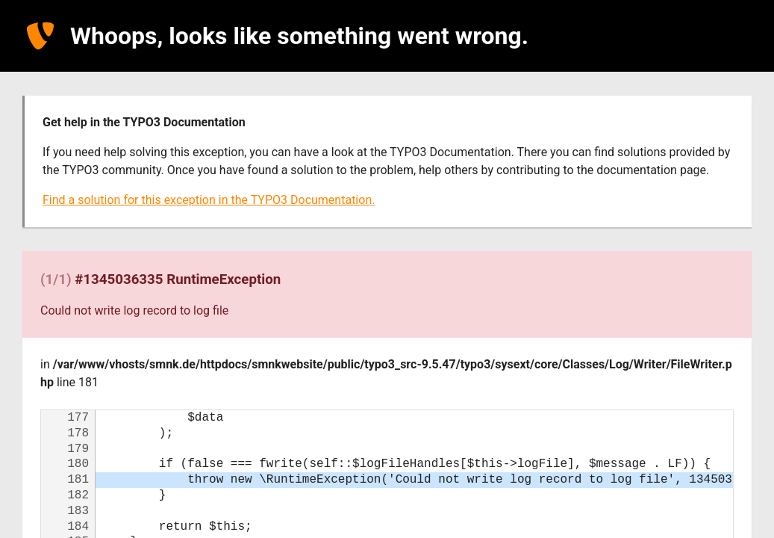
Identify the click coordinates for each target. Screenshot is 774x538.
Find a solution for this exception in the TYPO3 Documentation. (209, 200)
